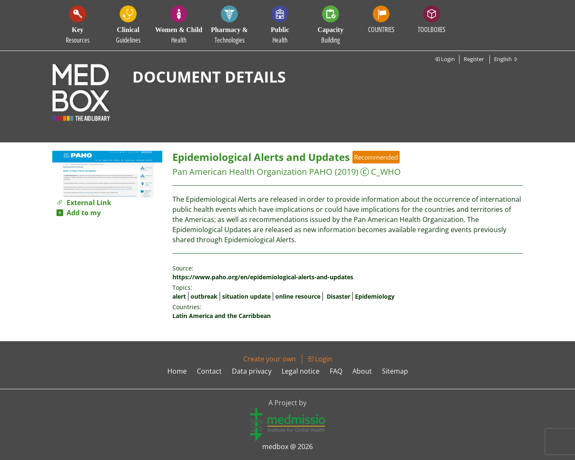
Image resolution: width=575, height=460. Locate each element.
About (362, 371)
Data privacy (251, 371)
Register (474, 59)
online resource (297, 296)
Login (444, 59)
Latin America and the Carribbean (221, 316)
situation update (246, 296)
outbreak (204, 296)
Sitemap (395, 371)
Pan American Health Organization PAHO (252, 171)
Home (177, 371)
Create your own (269, 359)
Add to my (78, 212)
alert (179, 296)
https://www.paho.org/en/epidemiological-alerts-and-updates (262, 277)
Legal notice (301, 371)
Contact (209, 371)
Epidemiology (375, 296)
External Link (83, 202)
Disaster (338, 296)
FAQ (336, 371)
